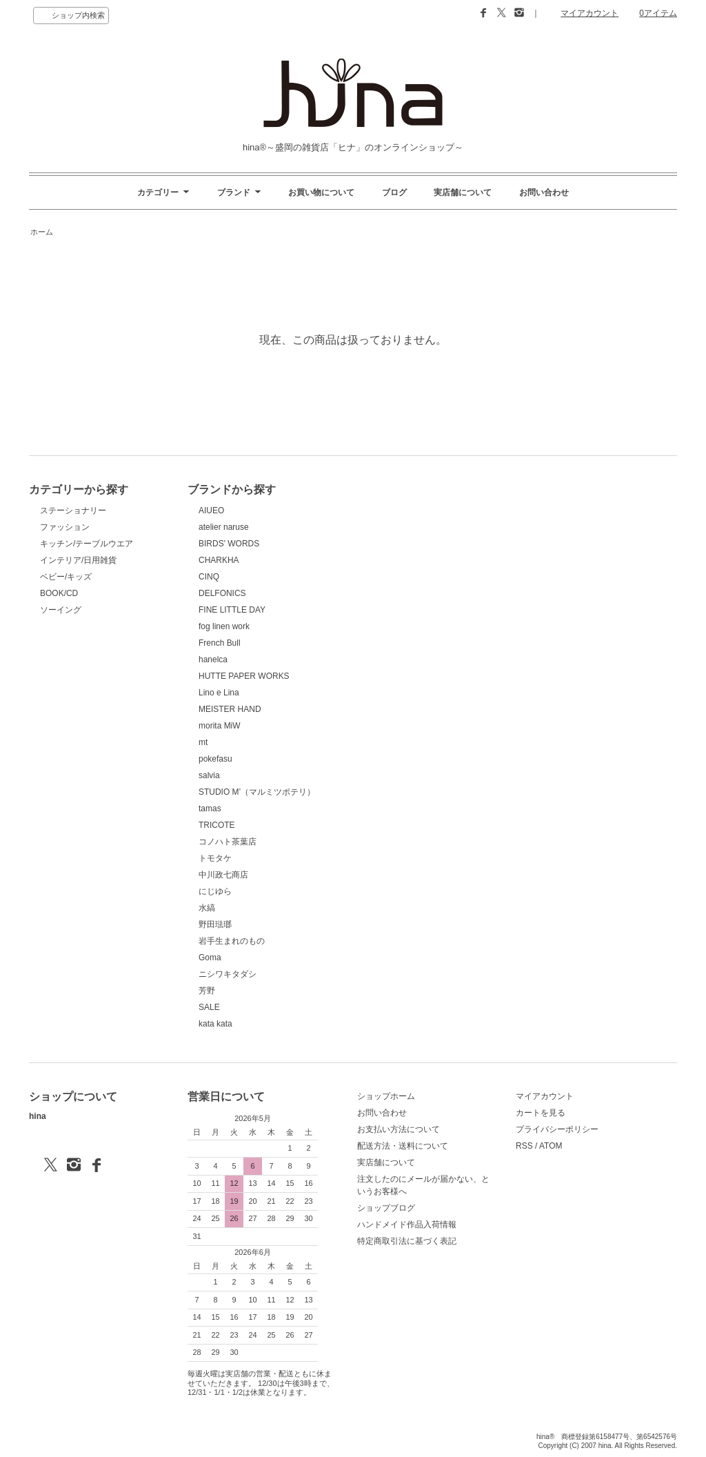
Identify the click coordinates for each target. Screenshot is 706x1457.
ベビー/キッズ (66, 577)
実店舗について (463, 192)
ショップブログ (386, 1208)
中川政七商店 (223, 875)
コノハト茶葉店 (227, 841)
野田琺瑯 (215, 924)
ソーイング (60, 610)
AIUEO (211, 510)
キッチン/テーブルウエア (86, 543)
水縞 (207, 908)
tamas (210, 808)
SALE (209, 1007)
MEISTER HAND (230, 709)
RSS (524, 1146)
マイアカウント (589, 13)
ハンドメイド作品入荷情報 (406, 1224)
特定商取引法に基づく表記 (406, 1241)
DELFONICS (222, 593)
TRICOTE (217, 825)
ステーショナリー (73, 510)
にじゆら (215, 891)
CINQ (209, 577)
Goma (210, 957)
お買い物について (321, 192)
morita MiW (220, 726)
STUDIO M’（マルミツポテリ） (257, 792)
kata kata (215, 1024)
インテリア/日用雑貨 (78, 560)
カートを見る (540, 1113)
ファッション (65, 527)
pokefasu (215, 759)
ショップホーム (386, 1096)
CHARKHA (219, 560)
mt (203, 742)
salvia (209, 775)
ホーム (41, 232)
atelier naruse (224, 527)
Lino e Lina (219, 692)
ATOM (551, 1146)
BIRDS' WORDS (229, 543)
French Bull (220, 643)
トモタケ (215, 858)
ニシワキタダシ (227, 974)
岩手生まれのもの (232, 941)
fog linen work (224, 626)
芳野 (207, 990)
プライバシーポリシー (557, 1129)
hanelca (213, 659)
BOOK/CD (59, 593)
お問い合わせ (544, 192)
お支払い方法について (398, 1129)
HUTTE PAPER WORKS (244, 676)
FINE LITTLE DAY (232, 610)
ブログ (394, 192)
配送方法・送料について (402, 1146)
